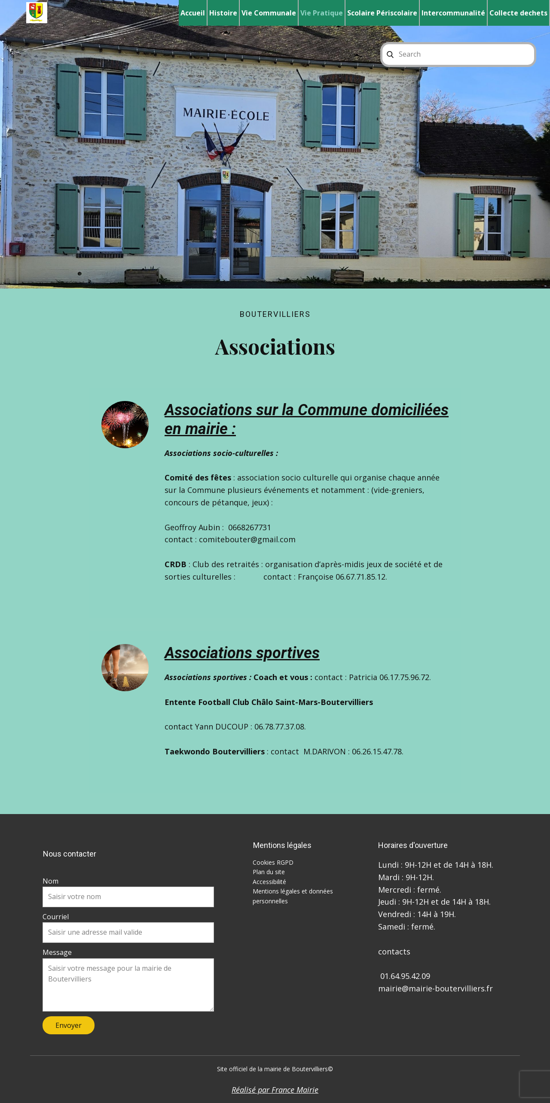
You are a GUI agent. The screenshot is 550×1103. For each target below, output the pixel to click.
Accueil (192, 13)
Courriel (56, 916)
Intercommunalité (453, 13)
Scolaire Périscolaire (382, 13)
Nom (50, 881)
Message (57, 952)
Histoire (223, 13)
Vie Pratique (321, 13)
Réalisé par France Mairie (275, 1090)
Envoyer (68, 1025)
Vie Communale (268, 13)
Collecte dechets (518, 13)
